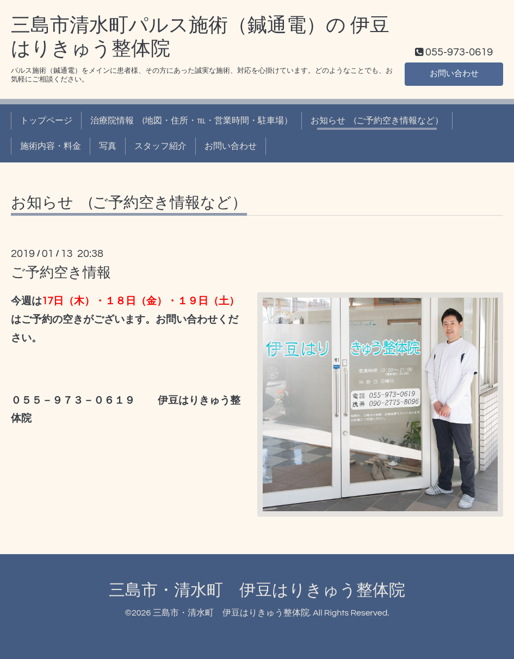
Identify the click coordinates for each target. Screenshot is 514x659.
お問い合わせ (454, 73)
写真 (107, 146)
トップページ (46, 120)
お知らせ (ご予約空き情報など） (377, 120)
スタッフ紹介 (160, 146)
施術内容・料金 (50, 146)
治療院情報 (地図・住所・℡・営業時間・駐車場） (191, 120)
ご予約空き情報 (61, 273)
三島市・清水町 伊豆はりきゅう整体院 (257, 590)
